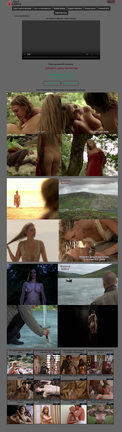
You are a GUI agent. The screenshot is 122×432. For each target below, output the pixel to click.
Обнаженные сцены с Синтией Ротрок (73, 401)
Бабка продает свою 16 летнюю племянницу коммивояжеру (73, 351)
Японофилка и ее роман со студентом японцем (20, 376)
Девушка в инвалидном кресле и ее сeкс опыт (100, 351)
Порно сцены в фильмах (22, 8)
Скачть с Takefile (52, 83)
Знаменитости (103, 8)
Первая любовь (59, 8)
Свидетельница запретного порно (73, 375)
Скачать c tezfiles (70, 83)
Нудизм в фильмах (75, 8)
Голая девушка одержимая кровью (47, 375)
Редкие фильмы (61, 13)
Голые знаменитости (22, 16)
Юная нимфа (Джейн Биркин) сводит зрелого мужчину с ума (47, 401)
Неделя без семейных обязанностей (100, 375)
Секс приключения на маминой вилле (20, 351)
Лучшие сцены (90, 8)
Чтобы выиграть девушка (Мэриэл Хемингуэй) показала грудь (100, 401)
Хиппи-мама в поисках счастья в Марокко (20, 401)
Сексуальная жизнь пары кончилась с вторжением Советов (46, 351)
